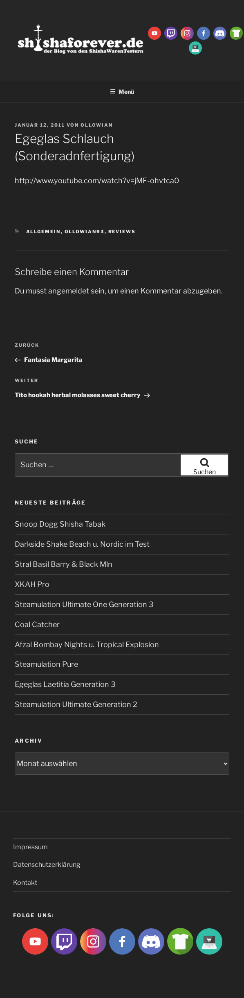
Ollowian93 (85, 231)
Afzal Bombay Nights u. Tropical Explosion (87, 644)
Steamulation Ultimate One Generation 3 (84, 604)
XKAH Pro (32, 584)
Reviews (122, 231)
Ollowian (97, 125)
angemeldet (68, 290)
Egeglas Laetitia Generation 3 (65, 684)
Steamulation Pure (46, 664)
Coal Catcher (37, 624)
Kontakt (25, 883)
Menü (122, 91)
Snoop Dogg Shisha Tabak (60, 524)
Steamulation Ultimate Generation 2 (76, 704)
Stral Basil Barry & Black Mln (63, 564)
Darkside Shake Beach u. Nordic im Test (82, 544)
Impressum (30, 847)
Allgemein (43, 231)
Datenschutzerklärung (47, 864)
